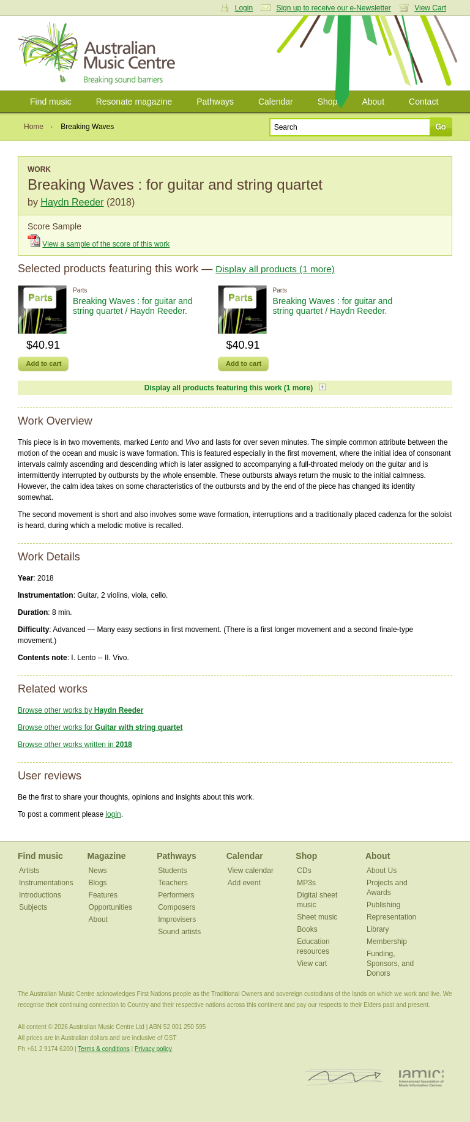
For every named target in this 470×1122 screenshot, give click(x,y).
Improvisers (177, 919)
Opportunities (110, 907)
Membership (387, 941)
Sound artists (179, 931)
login (113, 814)
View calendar (251, 870)
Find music (51, 101)
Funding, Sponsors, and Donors (390, 963)
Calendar (275, 101)
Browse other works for (100, 727)
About (373, 101)
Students (172, 870)
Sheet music (317, 917)
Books (307, 929)
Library (378, 929)
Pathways (215, 101)
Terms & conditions (103, 1049)
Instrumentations (46, 883)
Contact (423, 101)
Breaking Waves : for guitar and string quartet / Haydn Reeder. (133, 306)
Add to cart (43, 363)
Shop (328, 101)
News (98, 870)
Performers (176, 895)
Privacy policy (153, 1049)
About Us (382, 870)
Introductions (40, 895)
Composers (176, 907)
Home (33, 126)
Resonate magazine (134, 101)
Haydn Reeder (71, 202)
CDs (304, 870)
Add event (244, 883)
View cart (312, 963)
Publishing (383, 905)
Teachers (173, 883)
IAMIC (421, 1077)
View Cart (430, 8)
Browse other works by (80, 710)
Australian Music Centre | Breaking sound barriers (99, 53)
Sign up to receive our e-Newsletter (333, 8)
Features (103, 895)
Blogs (98, 883)
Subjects (33, 907)
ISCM (344, 1077)
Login (244, 8)
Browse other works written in (75, 744)
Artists (29, 870)
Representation (391, 917)
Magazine (107, 856)
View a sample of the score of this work (106, 244)
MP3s (306, 883)
